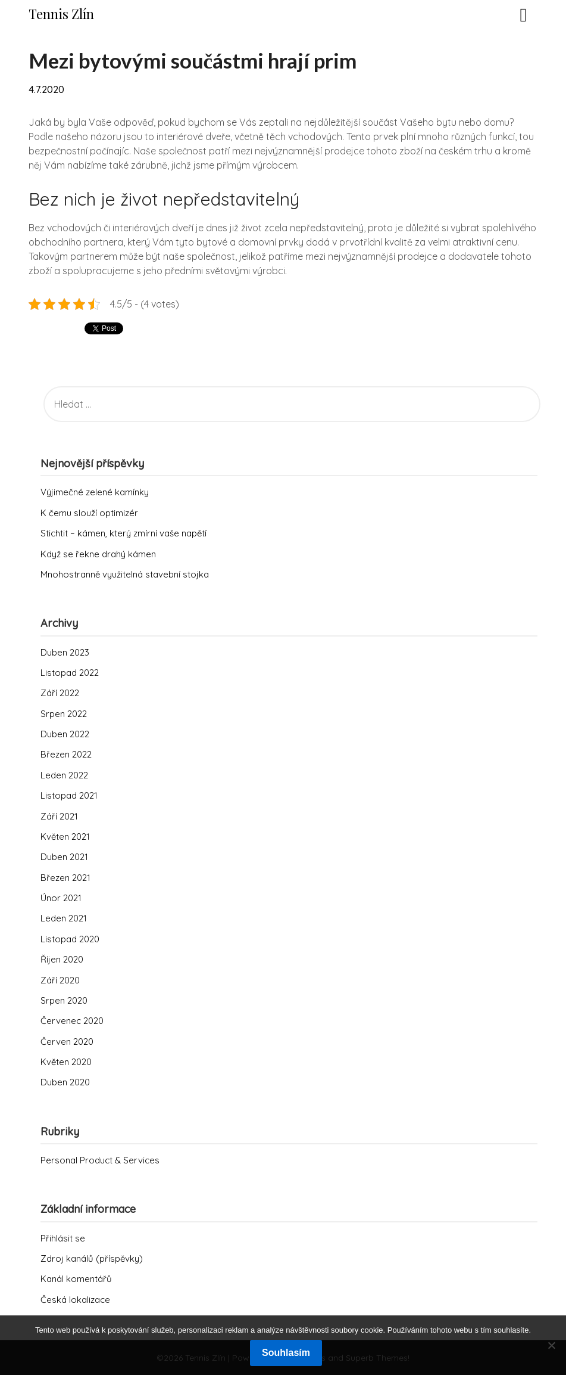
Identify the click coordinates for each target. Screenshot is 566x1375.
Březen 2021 (65, 877)
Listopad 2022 (69, 672)
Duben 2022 (64, 734)
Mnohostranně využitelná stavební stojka (124, 574)
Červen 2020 (66, 1041)
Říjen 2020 (61, 959)
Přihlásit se (62, 1238)
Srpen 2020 (63, 1000)
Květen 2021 (65, 836)
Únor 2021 (61, 898)
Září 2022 (59, 693)
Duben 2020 (65, 1082)
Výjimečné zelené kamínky (94, 492)
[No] (551, 1345)
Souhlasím (286, 1353)
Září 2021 (59, 816)
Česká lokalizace (75, 1299)
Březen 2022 (66, 754)
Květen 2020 (66, 1061)
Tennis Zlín (61, 14)
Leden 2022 (64, 775)
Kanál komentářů (76, 1278)
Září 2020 (60, 980)
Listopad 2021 (69, 795)
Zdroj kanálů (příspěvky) (91, 1258)
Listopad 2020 (69, 939)
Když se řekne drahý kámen (98, 554)
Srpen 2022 (63, 713)
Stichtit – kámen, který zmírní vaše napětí (123, 533)
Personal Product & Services (100, 1160)
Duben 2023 (64, 652)
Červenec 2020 (72, 1020)
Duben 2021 (64, 856)
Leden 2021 (63, 918)
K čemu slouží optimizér (89, 513)
